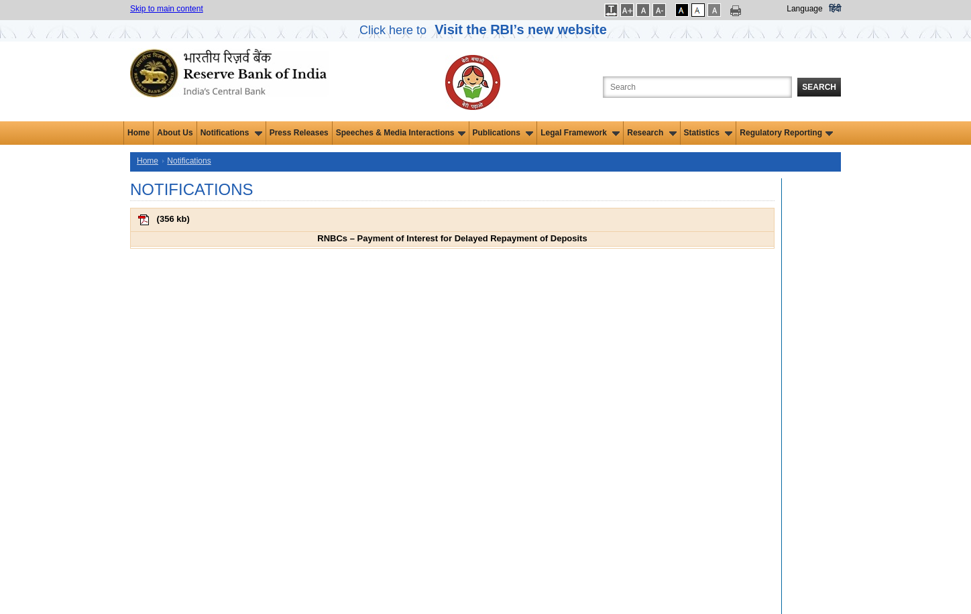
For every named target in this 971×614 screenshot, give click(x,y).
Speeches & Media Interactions (400, 132)
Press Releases (299, 132)
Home (138, 132)
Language (804, 8)
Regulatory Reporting (786, 132)
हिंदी (835, 8)
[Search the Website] (697, 87)
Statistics (708, 132)
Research (651, 132)
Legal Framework (580, 132)
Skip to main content (166, 8)
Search (819, 87)
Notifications (231, 132)
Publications (503, 132)
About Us (174, 132)
